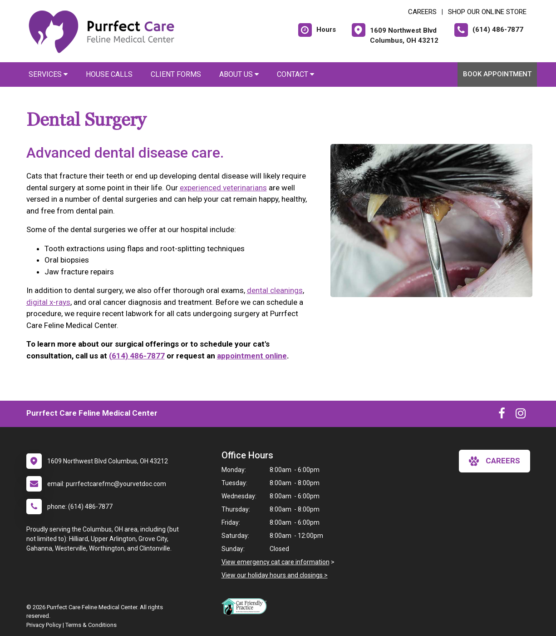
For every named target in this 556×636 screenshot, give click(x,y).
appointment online (252, 355)
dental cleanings (275, 290)
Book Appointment (497, 74)
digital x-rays (48, 302)
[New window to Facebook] (502, 415)
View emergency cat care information (275, 562)
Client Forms (176, 74)
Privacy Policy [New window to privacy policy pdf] (43, 624)
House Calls (109, 74)
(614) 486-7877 (137, 355)
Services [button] (48, 74)
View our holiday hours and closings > (274, 575)
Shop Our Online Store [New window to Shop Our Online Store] (487, 12)
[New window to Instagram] (520, 415)
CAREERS (422, 12)
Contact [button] (295, 74)
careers (494, 461)
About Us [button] (239, 74)
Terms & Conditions (91, 624)
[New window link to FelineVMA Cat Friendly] (246, 606)
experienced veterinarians (223, 187)
